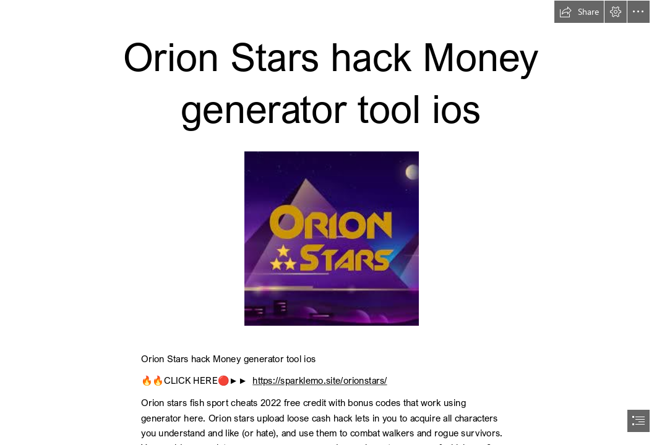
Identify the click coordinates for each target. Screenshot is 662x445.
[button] (579, 12)
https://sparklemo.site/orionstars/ (319, 380)
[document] (331, 222)
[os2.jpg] (331, 238)
